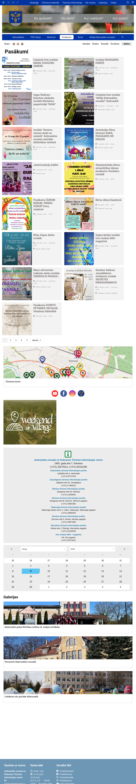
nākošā (35, 340)
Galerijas (103, 2)
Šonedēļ (104, 44)
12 (84, 571)
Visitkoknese (66, 780)
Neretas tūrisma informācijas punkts (68, 516)
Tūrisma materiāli (50, 2)
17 (49, 576)
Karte (80, 37)
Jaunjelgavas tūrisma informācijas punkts (68, 480)
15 (13, 576)
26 (31, 560)
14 (120, 571)
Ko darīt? (68, 18)
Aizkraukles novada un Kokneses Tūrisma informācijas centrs (68, 460)
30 (102, 560)
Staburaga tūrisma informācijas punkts (68, 507)
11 (66, 571)
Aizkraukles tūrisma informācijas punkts (68, 471)
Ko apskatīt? (43, 18)
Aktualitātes (18, 37)
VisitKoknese (66, 774)
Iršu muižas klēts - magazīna (68, 535)
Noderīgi (34, 2)
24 (49, 582)
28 (66, 560)
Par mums (90, 2)
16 (31, 576)
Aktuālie (86, 44)
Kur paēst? (120, 18)
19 (84, 576)
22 (13, 582)
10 (49, 571)
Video (113, 2)
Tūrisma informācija (72, 2)
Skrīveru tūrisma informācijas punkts (68, 498)
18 (66, 576)
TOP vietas (35, 37)
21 (120, 576)
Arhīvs (127, 44)
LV (8, 2)
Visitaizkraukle (66, 777)
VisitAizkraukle (67, 771)
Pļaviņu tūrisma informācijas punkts (68, 489)
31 (120, 560)
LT (18, 2)
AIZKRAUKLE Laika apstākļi (107, 773)
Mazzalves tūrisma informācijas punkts (68, 525)
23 (31, 582)
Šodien (95, 44)
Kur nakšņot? (93, 18)
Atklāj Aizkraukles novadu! (102, 37)
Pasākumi (66, 37)
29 (84, 560)
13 (102, 571)
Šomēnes (114, 44)
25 (13, 560)
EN (13, 2)
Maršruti (51, 37)
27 (49, 560)
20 (102, 576)
